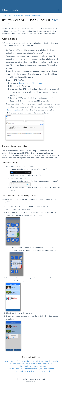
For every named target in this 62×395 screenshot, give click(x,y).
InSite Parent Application (32, 15)
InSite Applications (15, 15)
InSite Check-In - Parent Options (31, 366)
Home (4, 15)
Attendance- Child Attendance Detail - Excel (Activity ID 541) (31, 361)
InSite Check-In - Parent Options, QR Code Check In (31, 369)
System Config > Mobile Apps (30, 83)
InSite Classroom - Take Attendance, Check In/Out (31, 364)
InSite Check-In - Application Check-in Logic (31, 371)
